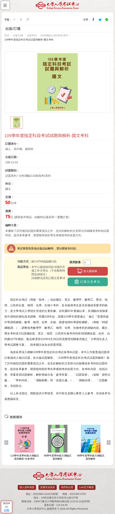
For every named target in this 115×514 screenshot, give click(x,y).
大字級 (28, 19)
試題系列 (32, 35)
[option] (57, 82)
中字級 (21, 19)
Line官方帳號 (86, 487)
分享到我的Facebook (93, 19)
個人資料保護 (26, 487)
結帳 (6, 510)
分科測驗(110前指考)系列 (54, 35)
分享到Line (107, 19)
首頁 (6, 35)
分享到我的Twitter (100, 19)
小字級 (14, 19)
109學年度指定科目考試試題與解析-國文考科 (29, 39)
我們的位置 (67, 487)
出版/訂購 (18, 35)
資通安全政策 (47, 487)
